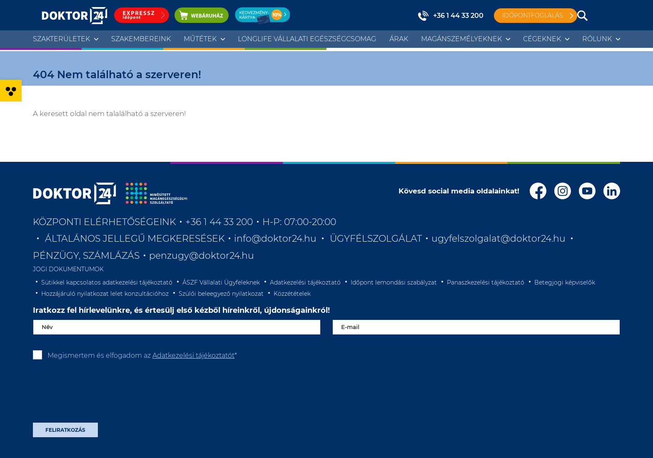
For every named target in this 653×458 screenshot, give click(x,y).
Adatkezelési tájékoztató (305, 282)
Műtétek (200, 39)
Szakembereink (141, 39)
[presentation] (96, 394)
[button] (11, 91)
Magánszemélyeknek (461, 39)
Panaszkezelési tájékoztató (485, 282)
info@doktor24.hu (275, 238)
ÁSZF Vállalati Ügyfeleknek (221, 282)
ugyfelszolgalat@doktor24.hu (498, 238)
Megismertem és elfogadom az (142, 355)
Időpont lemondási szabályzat (394, 282)
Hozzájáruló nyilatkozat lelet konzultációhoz (105, 293)
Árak (398, 39)
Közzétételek (292, 293)
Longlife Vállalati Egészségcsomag (307, 39)
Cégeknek (542, 39)
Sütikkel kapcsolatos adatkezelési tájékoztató (106, 282)
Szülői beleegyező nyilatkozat (221, 293)
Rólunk (597, 39)
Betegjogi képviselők (564, 282)
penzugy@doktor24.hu (203, 255)
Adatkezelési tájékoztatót (193, 355)
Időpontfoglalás (532, 15)
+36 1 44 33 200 (458, 16)
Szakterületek (61, 39)
